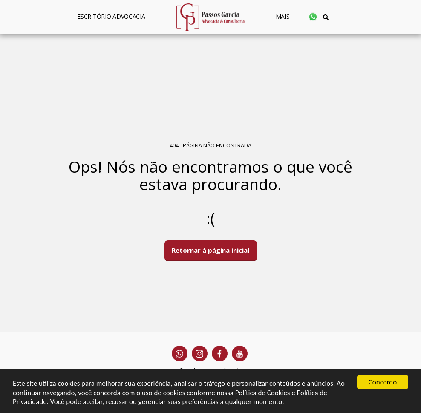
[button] (313, 16)
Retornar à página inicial (210, 250)
